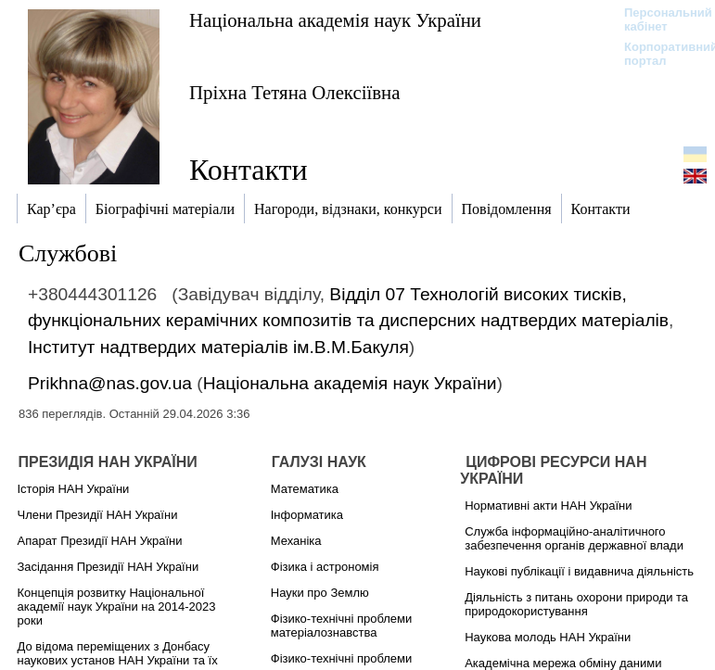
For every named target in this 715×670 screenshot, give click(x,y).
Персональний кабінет (659, 19)
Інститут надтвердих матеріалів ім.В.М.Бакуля (218, 347)
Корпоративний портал (659, 54)
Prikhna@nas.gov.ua (110, 383)
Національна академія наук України (335, 20)
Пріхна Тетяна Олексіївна (294, 92)
